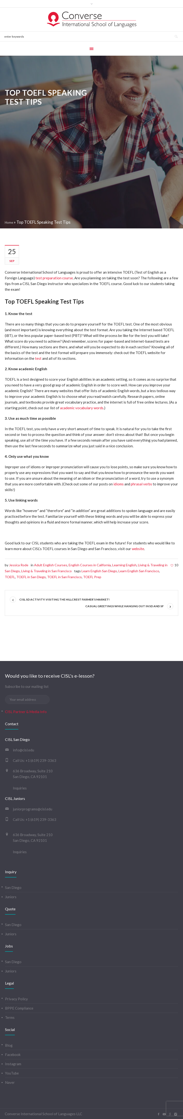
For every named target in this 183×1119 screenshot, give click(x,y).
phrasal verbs (141, 484)
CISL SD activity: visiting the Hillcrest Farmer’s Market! (64, 599)
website (138, 549)
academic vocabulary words (81, 408)
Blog (9, 1045)
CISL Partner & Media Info (26, 712)
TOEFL (10, 577)
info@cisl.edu (23, 750)
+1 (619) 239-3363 (40, 760)
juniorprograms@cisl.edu (32, 809)
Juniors (10, 897)
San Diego (13, 887)
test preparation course (54, 278)
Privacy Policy (16, 999)
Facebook (12, 1054)
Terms (10, 1017)
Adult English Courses (50, 565)
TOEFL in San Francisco (64, 577)
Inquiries (20, 788)
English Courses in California (90, 565)
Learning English (124, 565)
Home (9, 222)
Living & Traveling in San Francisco (46, 571)
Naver (10, 1082)
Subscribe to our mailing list (27, 686)
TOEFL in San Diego (31, 577)
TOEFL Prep (92, 577)
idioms (118, 484)
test (38, 358)
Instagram (13, 1064)
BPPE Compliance (19, 1008)
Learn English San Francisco (138, 571)
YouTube (12, 1073)
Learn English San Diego (99, 571)
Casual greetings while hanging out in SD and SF (124, 606)
